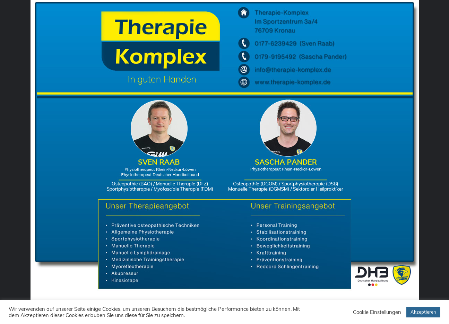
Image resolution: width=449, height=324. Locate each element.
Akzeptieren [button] (423, 312)
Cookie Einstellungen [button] (377, 312)
